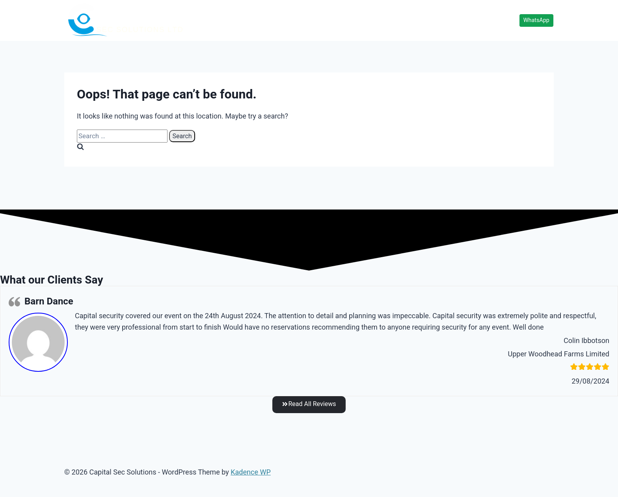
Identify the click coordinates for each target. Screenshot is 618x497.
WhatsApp (536, 20)
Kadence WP (251, 472)
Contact (470, 20)
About (501, 20)
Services (395, 20)
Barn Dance (48, 301)
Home (363, 20)
